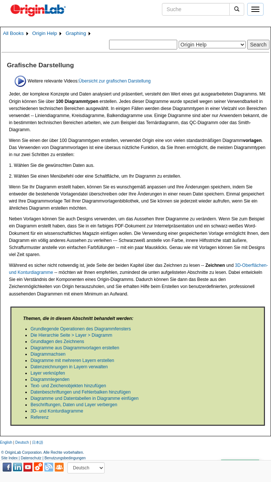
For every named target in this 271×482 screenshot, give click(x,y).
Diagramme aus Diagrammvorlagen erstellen (75, 347)
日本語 (37, 442)
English (6, 442)
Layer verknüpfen (48, 373)
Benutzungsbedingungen (65, 458)
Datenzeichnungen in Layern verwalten (69, 366)
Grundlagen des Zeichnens (57, 341)
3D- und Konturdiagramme (57, 411)
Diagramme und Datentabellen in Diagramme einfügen (84, 398)
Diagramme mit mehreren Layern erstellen (72, 360)
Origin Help (44, 33)
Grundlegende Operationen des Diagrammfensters (81, 328)
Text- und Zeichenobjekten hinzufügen (68, 385)
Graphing (76, 33)
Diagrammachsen (48, 354)
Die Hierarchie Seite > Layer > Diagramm (71, 335)
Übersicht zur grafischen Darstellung (114, 80)
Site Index (9, 458)
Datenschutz (31, 458)
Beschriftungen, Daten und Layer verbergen (74, 404)
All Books (13, 33)
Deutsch (22, 442)
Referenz (40, 417)
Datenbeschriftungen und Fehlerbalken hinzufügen (81, 392)
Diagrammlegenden (50, 379)
